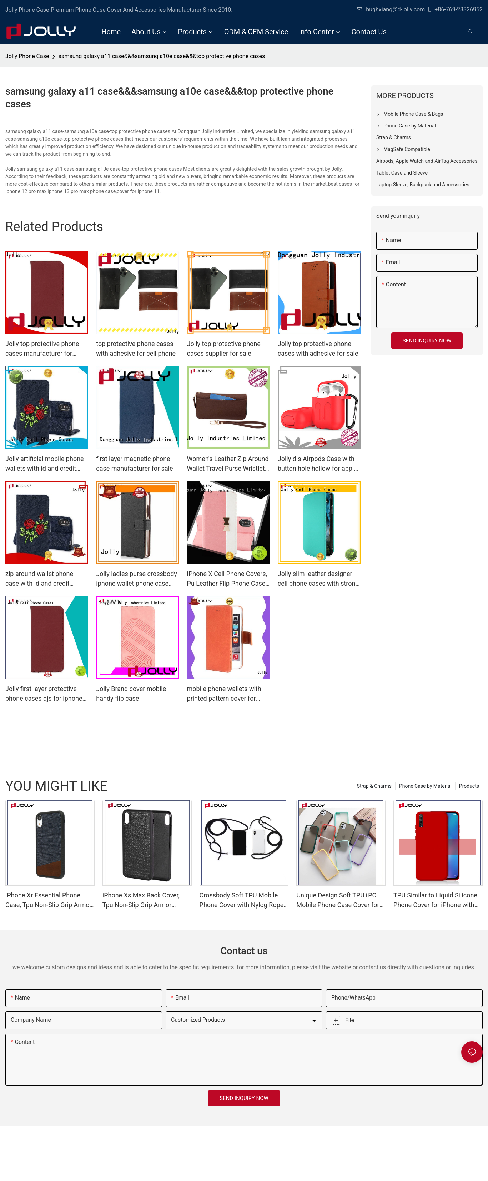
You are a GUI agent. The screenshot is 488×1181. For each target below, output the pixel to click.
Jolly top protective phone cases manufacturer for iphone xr (42, 349)
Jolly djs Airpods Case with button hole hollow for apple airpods (317, 464)
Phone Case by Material (425, 786)
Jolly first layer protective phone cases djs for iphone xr (43, 694)
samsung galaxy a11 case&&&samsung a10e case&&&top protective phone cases (161, 56)
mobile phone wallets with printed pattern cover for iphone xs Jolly (224, 694)
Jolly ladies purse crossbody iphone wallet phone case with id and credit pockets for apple (137, 579)
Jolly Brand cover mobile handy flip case (131, 693)
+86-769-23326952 (455, 9)
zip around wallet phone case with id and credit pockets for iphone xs (39, 579)
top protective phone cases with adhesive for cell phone (136, 348)
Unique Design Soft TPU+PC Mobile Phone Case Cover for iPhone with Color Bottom (337, 900)
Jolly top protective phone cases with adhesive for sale (318, 348)
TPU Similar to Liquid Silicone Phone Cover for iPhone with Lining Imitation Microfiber (435, 900)
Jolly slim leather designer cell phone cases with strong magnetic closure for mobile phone (318, 579)
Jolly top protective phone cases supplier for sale (224, 348)
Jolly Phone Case (27, 56)
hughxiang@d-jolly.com (391, 9)
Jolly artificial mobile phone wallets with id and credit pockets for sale (44, 464)
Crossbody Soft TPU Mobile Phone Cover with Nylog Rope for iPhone (242, 900)
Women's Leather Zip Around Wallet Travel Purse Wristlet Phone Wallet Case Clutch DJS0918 (228, 464)
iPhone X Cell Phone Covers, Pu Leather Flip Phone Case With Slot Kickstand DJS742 (227, 579)
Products (469, 786)
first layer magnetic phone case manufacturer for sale (134, 463)
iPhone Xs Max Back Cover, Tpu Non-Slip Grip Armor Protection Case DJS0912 (141, 900)
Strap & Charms (374, 786)
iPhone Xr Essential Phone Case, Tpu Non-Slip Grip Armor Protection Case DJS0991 (48, 900)
